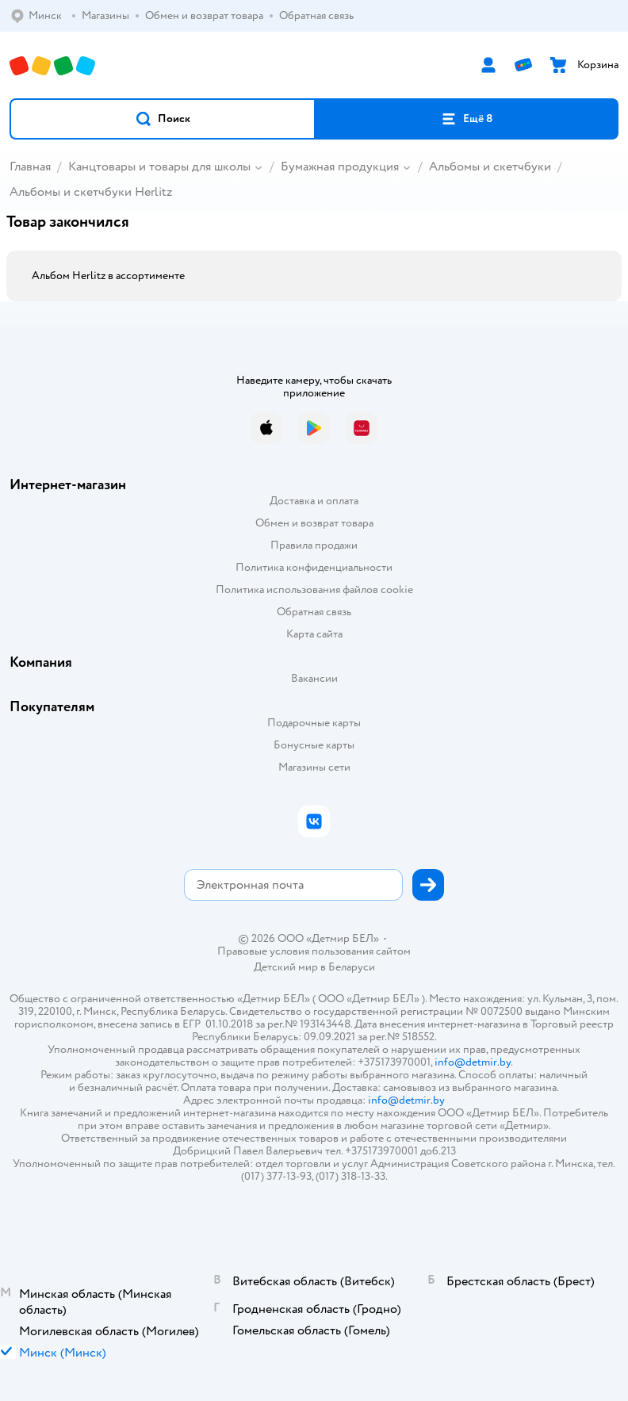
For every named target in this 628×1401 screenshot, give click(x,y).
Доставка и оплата (314, 500)
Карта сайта (314, 634)
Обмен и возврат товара (314, 523)
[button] (162, 119)
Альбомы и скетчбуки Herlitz (91, 192)
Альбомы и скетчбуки (490, 166)
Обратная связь (314, 611)
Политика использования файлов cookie (314, 589)
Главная (30, 166)
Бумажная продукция (340, 166)
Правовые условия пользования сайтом (314, 951)
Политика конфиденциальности (314, 567)
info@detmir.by (473, 1062)
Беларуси (351, 967)
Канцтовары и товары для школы (159, 166)
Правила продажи (314, 545)
